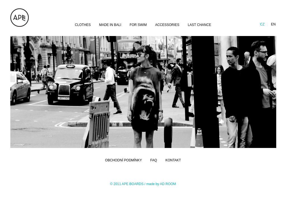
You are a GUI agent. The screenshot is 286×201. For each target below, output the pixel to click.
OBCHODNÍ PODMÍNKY (123, 160)
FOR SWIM (138, 25)
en (273, 24)
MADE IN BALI (110, 25)
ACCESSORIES (167, 25)
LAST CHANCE (199, 25)
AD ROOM (168, 184)
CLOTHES (83, 25)
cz (262, 24)
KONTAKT (173, 160)
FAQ (153, 160)
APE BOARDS (133, 184)
